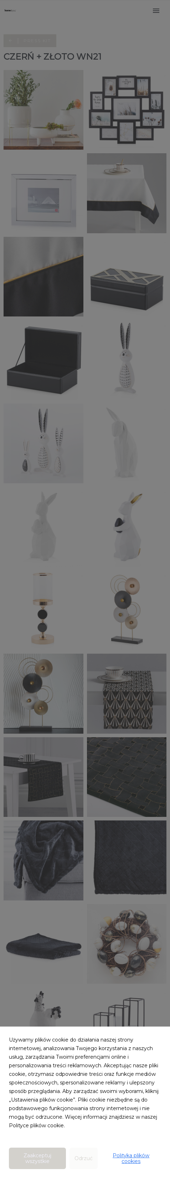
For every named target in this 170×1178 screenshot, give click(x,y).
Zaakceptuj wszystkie (37, 1158)
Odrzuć (83, 1158)
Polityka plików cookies (131, 1158)
